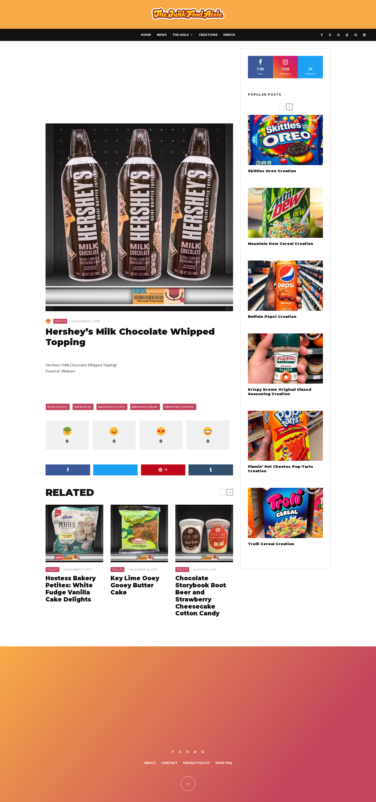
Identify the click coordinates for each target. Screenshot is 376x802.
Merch (229, 35)
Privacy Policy (196, 763)
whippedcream (146, 406)
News (162, 35)
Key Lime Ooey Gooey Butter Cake (135, 585)
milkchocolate (112, 406)
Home (146, 35)
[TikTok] (347, 35)
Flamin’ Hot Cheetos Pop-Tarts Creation (280, 468)
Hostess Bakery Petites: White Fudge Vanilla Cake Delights (71, 589)
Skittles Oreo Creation (272, 171)
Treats (60, 321)
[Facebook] (322, 35)
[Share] (68, 469)
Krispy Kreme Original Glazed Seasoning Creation (279, 391)
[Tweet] (115, 469)
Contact (169, 763)
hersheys (83, 406)
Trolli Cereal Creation (271, 544)
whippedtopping (180, 406)
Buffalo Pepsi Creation (272, 316)
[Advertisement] (139, 84)
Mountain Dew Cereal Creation (280, 243)
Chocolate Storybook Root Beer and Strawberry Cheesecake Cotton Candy (200, 596)
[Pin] (163, 469)
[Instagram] (338, 35)
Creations (208, 35)
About (150, 763)
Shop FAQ (223, 763)
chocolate (58, 406)
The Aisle (180, 35)
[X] (330, 35)
